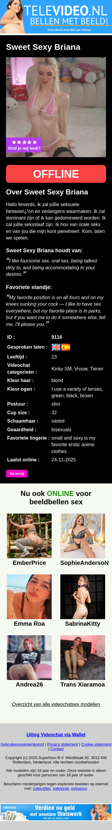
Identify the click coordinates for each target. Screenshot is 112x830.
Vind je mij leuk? (24, 145)
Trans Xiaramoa (82, 684)
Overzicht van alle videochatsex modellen (56, 704)
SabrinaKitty (82, 623)
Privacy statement (62, 744)
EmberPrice (29, 562)
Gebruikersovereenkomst (22, 744)
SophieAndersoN (82, 562)
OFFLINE (56, 174)
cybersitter (41, 788)
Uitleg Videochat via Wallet (56, 734)
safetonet (61, 788)
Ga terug (17, 474)
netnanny (79, 788)
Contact (57, 748)
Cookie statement (96, 744)
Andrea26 (29, 684)
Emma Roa (29, 623)
